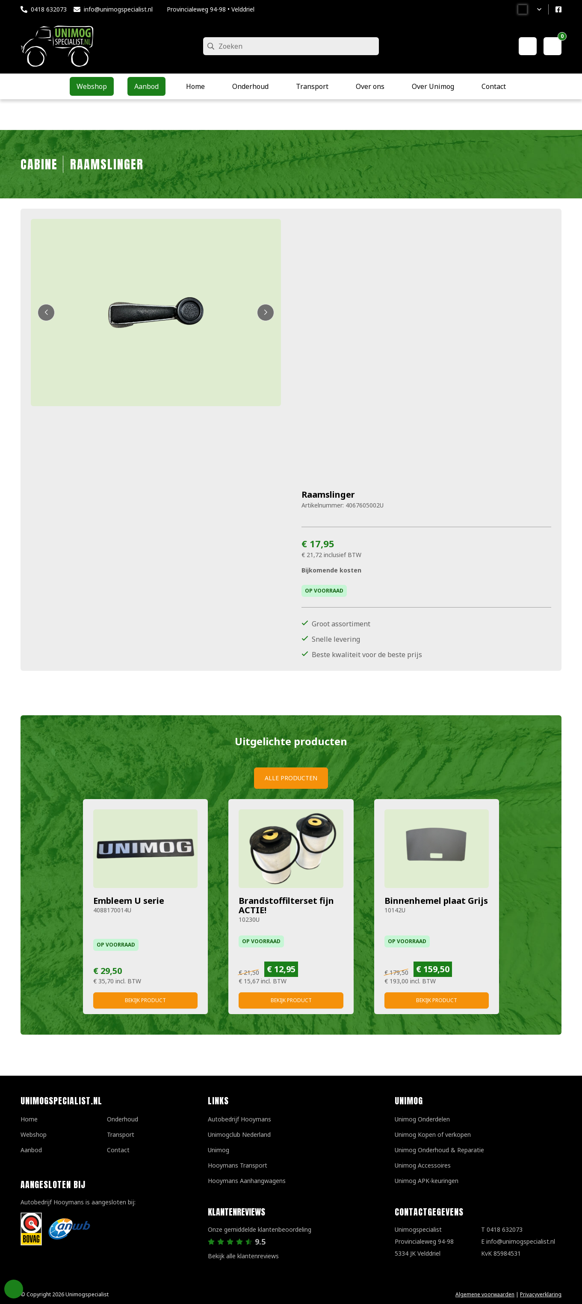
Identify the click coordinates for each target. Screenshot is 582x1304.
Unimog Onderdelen (422, 1119)
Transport (120, 1134)
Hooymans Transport (237, 1165)
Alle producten (291, 778)
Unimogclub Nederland (239, 1134)
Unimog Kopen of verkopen (433, 1134)
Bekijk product (145, 1000)
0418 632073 (49, 9)
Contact (118, 1150)
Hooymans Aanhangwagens (247, 1181)
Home (29, 1119)
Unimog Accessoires (423, 1165)
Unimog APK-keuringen (426, 1181)
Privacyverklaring (540, 1294)
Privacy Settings (13, 1289)
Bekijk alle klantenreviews (243, 1256)
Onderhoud (122, 1119)
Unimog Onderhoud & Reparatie (439, 1150)
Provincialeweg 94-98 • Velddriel (210, 9)
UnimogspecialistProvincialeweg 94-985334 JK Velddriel (424, 1241)
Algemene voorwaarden (484, 1294)
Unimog (218, 1150)
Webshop (34, 1134)
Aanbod (31, 1150)
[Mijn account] (528, 46)
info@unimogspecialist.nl (118, 9)
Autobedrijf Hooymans (239, 1119)
